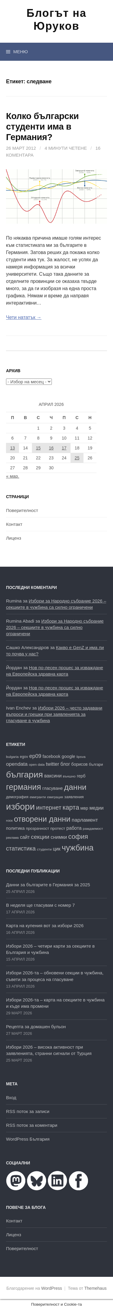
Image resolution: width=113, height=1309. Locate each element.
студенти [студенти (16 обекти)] (44, 849)
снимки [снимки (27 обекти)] (59, 837)
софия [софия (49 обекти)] (78, 836)
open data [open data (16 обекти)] (37, 764)
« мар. (12, 476)
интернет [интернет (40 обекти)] (48, 807)
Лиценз (13, 538)
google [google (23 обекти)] (68, 756)
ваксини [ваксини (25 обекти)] (53, 775)
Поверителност (22, 510)
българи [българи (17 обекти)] (96, 764)
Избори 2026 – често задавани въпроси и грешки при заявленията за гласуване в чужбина (54, 714)
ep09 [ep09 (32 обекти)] (35, 756)
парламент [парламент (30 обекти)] (85, 820)
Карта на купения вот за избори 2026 (44, 925)
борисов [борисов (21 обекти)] (79, 764)
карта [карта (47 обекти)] (71, 807)
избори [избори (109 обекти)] (20, 806)
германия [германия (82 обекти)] (23, 787)
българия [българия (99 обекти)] (24, 774)
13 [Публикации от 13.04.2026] (12, 448)
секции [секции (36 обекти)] (40, 837)
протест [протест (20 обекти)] (57, 828)
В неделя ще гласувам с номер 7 (40, 905)
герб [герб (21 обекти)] (81, 776)
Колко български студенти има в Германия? (42, 126)
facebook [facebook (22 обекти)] (51, 756)
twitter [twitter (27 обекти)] (52, 764)
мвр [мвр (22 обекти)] (84, 808)
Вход (11, 1097)
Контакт (14, 524)
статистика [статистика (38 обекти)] (21, 848)
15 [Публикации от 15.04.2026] (38, 448)
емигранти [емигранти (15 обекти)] (38, 797)
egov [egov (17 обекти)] (24, 757)
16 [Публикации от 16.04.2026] (51, 448)
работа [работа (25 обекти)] (73, 828)
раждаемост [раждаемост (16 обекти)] (93, 828)
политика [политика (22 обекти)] (15, 828)
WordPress (51, 1288)
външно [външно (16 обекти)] (69, 776)
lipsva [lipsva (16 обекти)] (81, 757)
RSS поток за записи (27, 1111)
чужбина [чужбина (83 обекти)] (78, 847)
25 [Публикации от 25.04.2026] (77, 457)
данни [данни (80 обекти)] (75, 787)
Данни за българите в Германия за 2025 (48, 884)
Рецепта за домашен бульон (36, 1026)
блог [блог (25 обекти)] (65, 764)
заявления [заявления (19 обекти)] (73, 797)
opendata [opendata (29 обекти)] (17, 764)
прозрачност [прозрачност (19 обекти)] (37, 828)
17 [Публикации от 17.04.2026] (64, 448)
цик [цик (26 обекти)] (56, 848)
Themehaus (95, 1288)
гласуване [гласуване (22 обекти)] (52, 788)
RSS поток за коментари (31, 1125)
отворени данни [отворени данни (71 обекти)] (42, 819)
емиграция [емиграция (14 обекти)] (55, 797)
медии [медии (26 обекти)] (96, 808)
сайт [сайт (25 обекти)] (25, 837)
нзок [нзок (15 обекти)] (9, 820)
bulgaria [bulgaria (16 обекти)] (12, 757)
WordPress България (27, 1139)
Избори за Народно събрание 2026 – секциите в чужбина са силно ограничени (55, 627)
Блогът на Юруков (56, 19)
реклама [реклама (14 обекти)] (12, 837)
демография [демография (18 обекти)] (17, 797)
